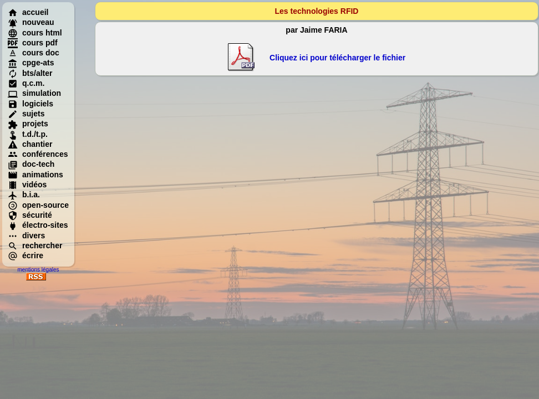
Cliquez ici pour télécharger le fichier (337, 57)
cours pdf (33, 42)
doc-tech (31, 164)
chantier (30, 144)
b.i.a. (24, 194)
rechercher (35, 245)
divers (26, 235)
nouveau (31, 22)
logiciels (30, 103)
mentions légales (38, 270)
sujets (26, 113)
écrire (25, 255)
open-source (38, 205)
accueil (28, 12)
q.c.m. (26, 83)
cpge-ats (31, 62)
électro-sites (38, 225)
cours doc (33, 52)
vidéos (27, 184)
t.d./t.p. (28, 134)
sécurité (30, 215)
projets (28, 123)
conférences (38, 154)
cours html (35, 32)
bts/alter (30, 73)
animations (35, 174)
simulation (34, 93)
